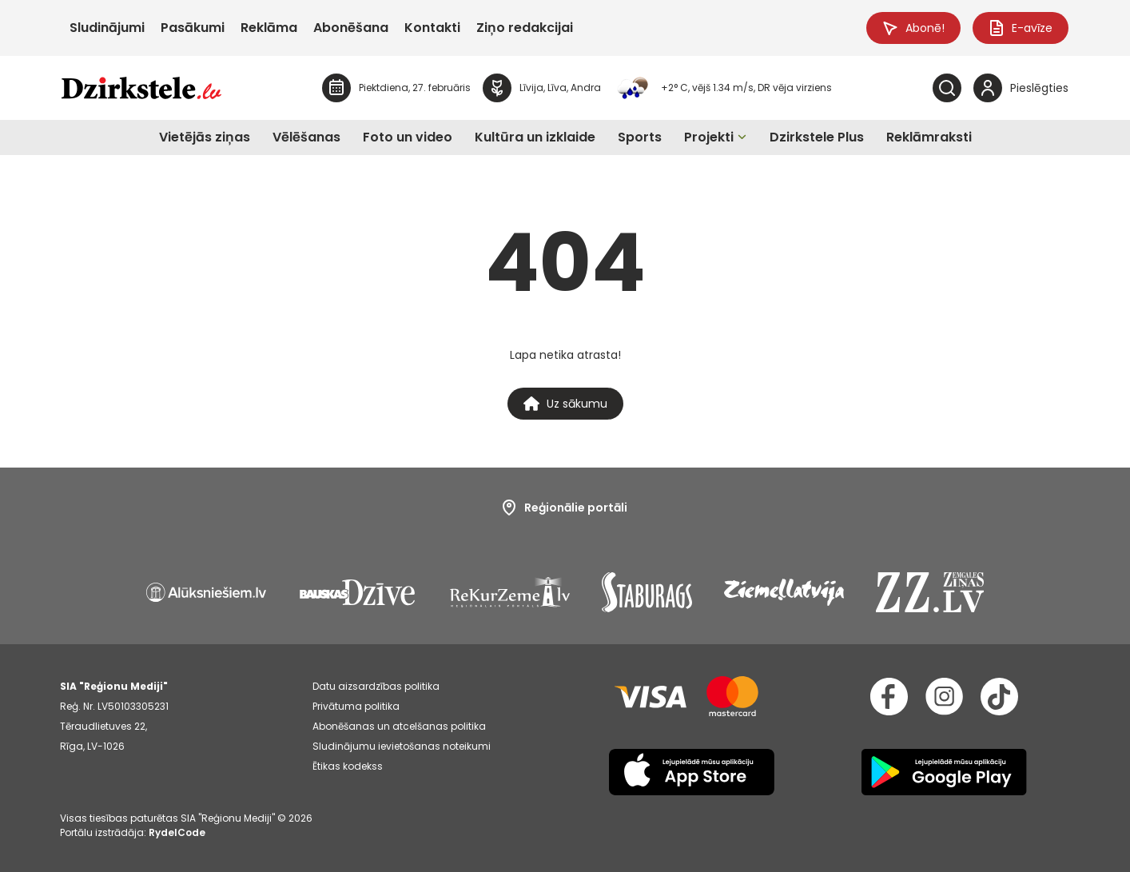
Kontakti (432, 27)
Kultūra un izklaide (535, 137)
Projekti (709, 137)
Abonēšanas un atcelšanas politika (399, 726)
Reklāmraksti (929, 137)
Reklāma (269, 27)
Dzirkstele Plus (817, 137)
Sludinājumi (107, 27)
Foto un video (407, 137)
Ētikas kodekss (347, 766)
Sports (640, 137)
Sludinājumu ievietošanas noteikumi (401, 746)
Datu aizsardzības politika (376, 686)
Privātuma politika (356, 706)
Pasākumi (193, 27)
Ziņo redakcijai (524, 27)
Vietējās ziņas (204, 137)
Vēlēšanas (306, 137)
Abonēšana (350, 27)
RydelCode (177, 832)
